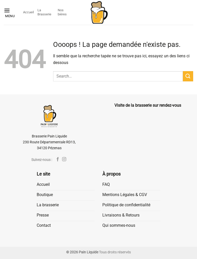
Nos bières (62, 12)
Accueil (28, 12)
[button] (11, 12)
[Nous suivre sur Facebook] (58, 159)
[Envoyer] (188, 76)
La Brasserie (44, 12)
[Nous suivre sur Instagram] (64, 159)
